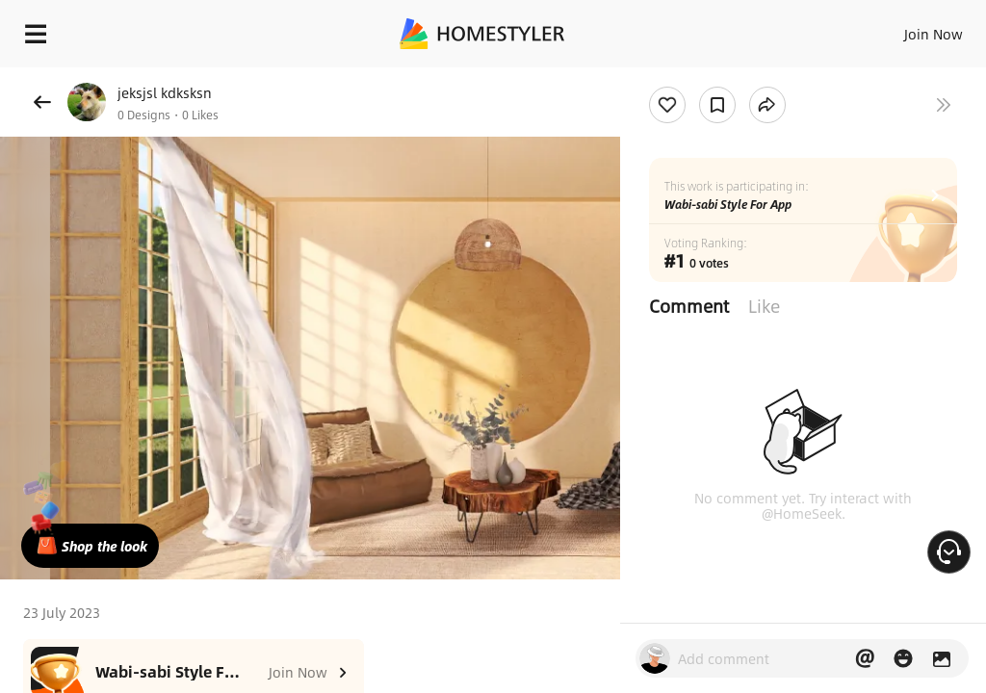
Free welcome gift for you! (739, 77)
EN (908, 28)
